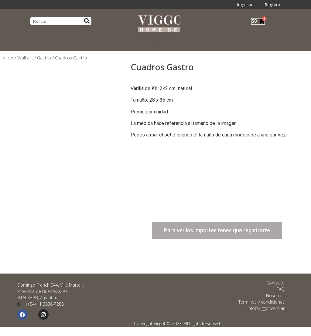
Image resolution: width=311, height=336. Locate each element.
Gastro (44, 58)
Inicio (8, 58)
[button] (155, 40)
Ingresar (245, 4)
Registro (272, 4)
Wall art (25, 58)
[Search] (86, 21)
